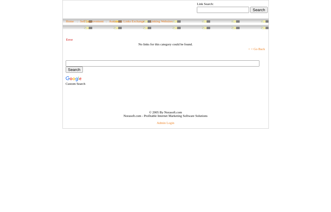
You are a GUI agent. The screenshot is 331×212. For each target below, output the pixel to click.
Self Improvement (92, 21)
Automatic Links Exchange (126, 21)
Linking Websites (161, 21)
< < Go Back (256, 49)
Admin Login (165, 123)
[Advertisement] (132, 9)
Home (70, 21)
